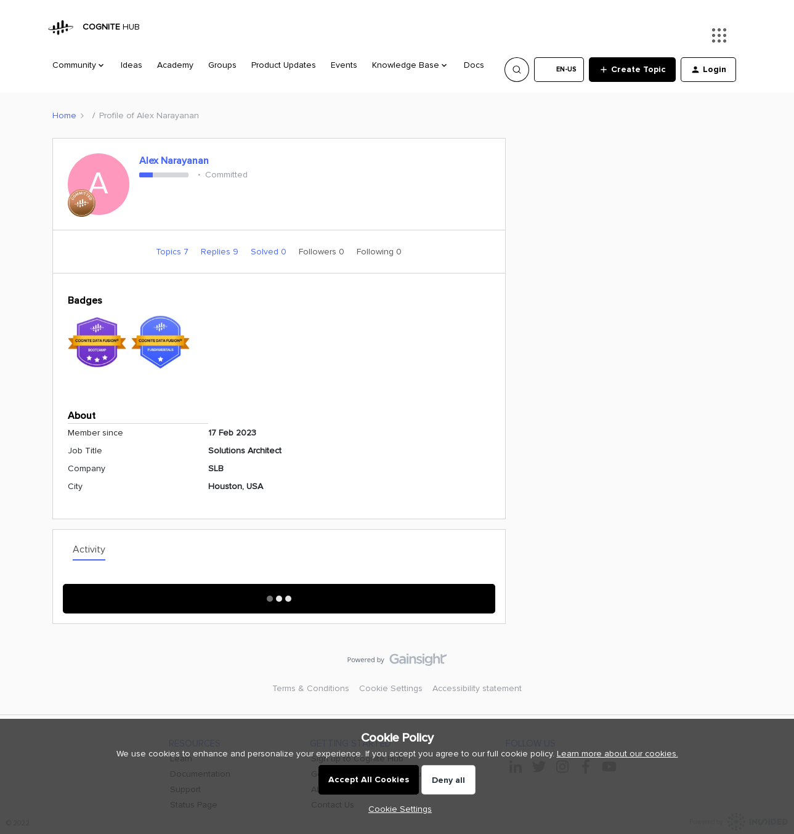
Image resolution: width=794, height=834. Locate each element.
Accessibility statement (477, 688)
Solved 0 (270, 251)
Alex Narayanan (174, 161)
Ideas (131, 65)
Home (64, 115)
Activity (89, 549)
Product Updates (283, 65)
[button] (559, 69)
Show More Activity (279, 594)
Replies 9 (221, 251)
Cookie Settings (391, 688)
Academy (175, 65)
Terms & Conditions (310, 688)
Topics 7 (173, 251)
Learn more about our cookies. (617, 753)
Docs (474, 65)
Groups (222, 65)
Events (344, 65)
